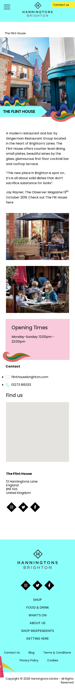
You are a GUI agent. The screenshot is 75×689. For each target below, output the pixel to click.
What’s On (37, 615)
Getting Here (37, 638)
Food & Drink (37, 607)
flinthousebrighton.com (29, 377)
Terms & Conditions (57, 653)
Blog (31, 653)
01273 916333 (21, 384)
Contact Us (12, 653)
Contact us (61, 5)
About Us (37, 623)
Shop (37, 599)
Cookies (52, 660)
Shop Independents (37, 630)
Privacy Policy (29, 660)
